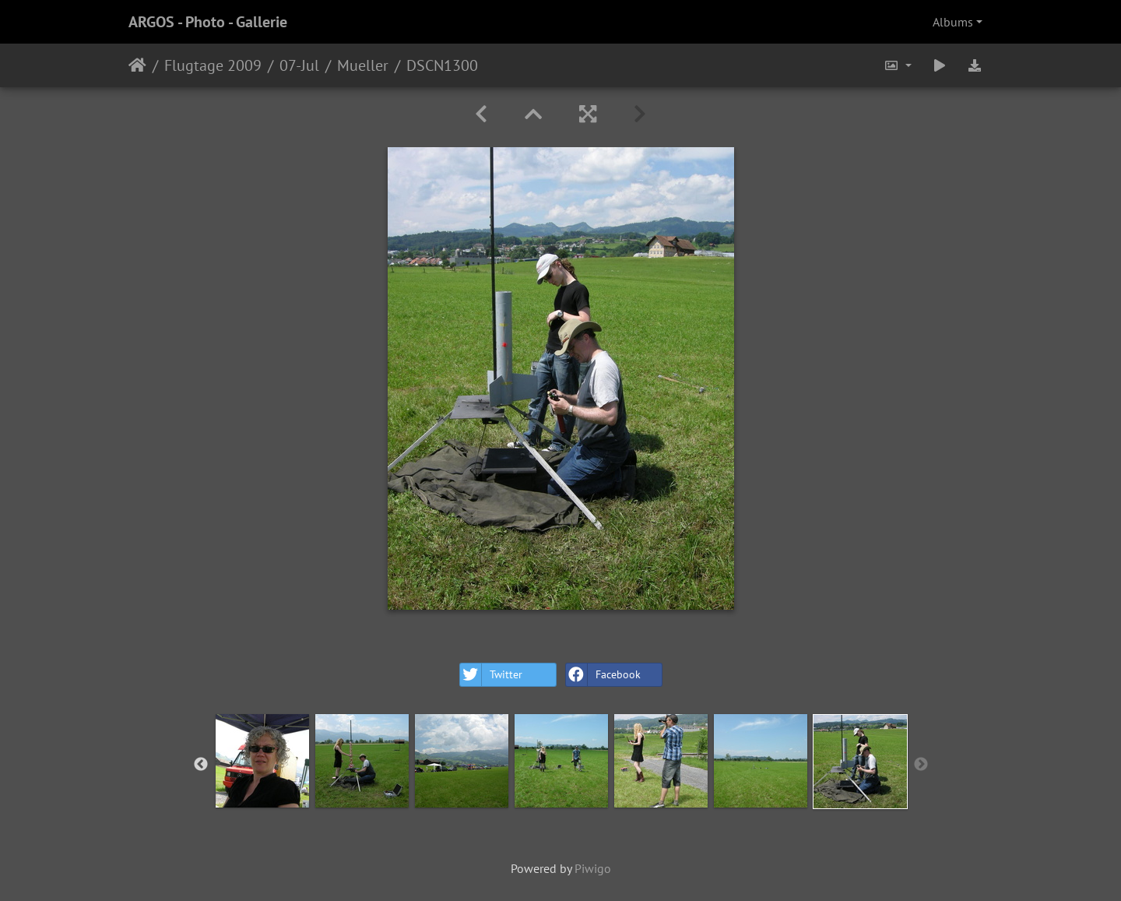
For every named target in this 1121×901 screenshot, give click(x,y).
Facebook (603, 674)
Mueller (362, 65)
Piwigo (593, 868)
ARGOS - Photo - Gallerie (207, 22)
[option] (262, 761)
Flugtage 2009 (213, 65)
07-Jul (299, 65)
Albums (953, 22)
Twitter (491, 674)
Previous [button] (201, 765)
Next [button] (921, 765)
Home (137, 65)
